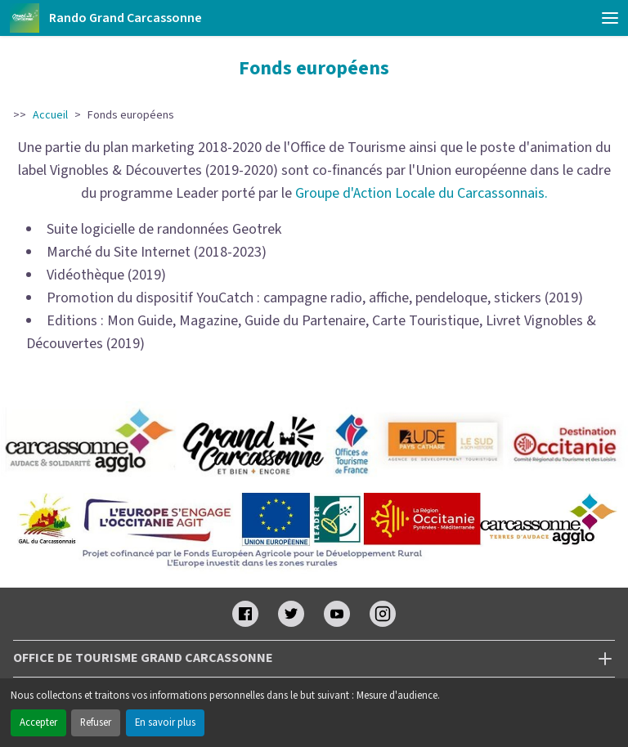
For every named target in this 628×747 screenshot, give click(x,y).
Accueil (50, 115)
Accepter (38, 722)
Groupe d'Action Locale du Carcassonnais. (421, 193)
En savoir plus (165, 722)
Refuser (95, 722)
